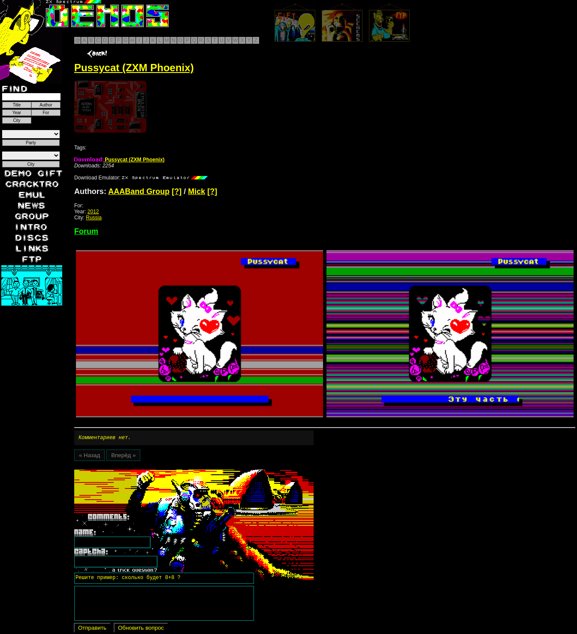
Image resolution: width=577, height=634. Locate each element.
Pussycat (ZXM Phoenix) (119, 160)
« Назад (89, 456)
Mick (196, 191)
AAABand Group (138, 191)
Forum (86, 231)
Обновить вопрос (141, 629)
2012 (93, 212)
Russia (94, 218)
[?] (176, 191)
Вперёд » (123, 456)
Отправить (92, 629)
